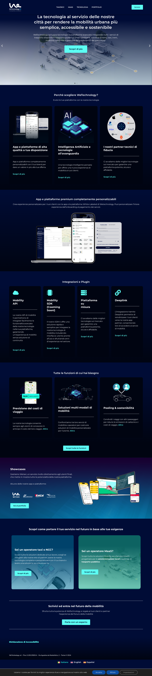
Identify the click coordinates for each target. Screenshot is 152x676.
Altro (45, 436)
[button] (2, 53)
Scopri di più (19, 181)
